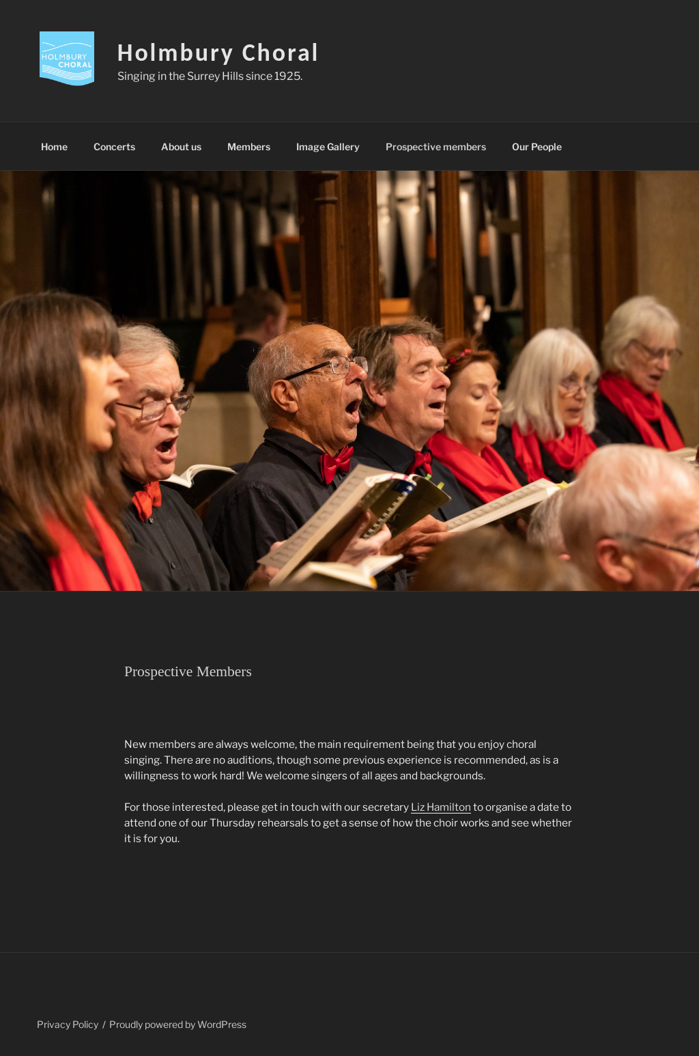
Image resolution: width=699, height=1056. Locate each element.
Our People (537, 146)
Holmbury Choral (218, 53)
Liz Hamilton (441, 807)
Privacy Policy (67, 1024)
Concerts (114, 146)
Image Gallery (328, 146)
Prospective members (436, 146)
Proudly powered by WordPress (177, 1024)
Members (248, 146)
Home (54, 146)
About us (181, 146)
